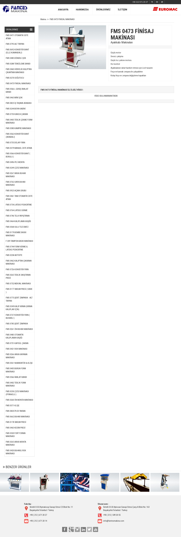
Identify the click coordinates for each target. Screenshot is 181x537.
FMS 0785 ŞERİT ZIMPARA (17, 323)
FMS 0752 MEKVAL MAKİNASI (18, 283)
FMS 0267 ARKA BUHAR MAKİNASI (16, 175)
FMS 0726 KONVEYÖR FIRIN (17, 269)
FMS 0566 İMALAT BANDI (16, 377)
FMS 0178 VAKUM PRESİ (16, 422)
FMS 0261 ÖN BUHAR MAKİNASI (19, 329)
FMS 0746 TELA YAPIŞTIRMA (18, 216)
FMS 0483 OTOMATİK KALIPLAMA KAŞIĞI (15, 336)
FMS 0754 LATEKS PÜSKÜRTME (19, 204)
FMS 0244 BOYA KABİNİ (16, 108)
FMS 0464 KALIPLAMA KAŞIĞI (18, 221)
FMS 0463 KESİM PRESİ (15, 427)
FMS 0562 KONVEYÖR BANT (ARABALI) (17, 135)
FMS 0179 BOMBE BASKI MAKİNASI (16, 234)
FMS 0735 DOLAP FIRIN (15, 142)
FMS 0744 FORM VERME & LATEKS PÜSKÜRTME (17, 248)
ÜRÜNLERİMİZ (103, 9)
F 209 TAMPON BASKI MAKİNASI (19, 241)
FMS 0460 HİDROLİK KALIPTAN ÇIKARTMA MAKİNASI (19, 71)
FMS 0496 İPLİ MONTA (15, 162)
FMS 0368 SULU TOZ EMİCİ (17, 227)
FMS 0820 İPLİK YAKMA (16, 411)
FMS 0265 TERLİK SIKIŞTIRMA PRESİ (18, 276)
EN (157, 2)
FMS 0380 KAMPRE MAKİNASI (18, 128)
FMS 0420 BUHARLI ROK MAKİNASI (16, 452)
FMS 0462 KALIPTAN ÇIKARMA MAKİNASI (19, 262)
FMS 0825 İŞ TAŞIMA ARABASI (18, 103)
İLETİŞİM (122, 9)
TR (152, 2)
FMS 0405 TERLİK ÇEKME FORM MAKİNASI (19, 121)
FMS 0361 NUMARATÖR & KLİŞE (19, 363)
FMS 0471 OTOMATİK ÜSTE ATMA (17, 37)
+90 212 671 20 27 (140, 2)
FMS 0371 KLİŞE (12, 405)
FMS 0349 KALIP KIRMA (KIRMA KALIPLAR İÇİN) (19, 308)
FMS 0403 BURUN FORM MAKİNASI (16, 370)
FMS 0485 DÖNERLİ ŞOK (16, 58)
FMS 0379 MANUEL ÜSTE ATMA (19, 148)
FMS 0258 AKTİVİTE (14, 255)
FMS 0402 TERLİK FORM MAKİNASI (16, 384)
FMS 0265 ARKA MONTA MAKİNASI (16, 443)
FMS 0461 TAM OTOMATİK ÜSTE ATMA (19, 197)
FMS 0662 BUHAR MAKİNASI (18, 416)
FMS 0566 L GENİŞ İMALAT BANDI (17, 90)
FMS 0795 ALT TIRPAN (15, 44)
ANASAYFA (63, 9)
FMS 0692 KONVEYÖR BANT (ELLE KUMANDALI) (17, 51)
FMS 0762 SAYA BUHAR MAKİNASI (15, 183)
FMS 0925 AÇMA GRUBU (16, 190)
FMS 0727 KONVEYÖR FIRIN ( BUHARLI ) (18, 316)
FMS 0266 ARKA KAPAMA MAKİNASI (16, 356)
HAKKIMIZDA (82, 9)
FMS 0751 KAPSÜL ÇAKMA (17, 343)
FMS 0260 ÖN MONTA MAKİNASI (19, 400)
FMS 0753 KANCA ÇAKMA (17, 114)
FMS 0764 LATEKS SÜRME (16, 210)
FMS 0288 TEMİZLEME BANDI (18, 63)
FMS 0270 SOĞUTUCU (15, 78)
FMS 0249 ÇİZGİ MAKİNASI (17, 168)
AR (162, 2)
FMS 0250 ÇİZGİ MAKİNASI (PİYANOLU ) (17, 393)
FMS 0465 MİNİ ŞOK (14, 97)
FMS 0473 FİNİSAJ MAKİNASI (18, 83)
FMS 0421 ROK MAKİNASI (16, 349)
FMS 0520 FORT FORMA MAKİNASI (16, 435)
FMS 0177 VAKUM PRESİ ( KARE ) (19, 290)
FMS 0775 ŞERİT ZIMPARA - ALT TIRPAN (19, 299)
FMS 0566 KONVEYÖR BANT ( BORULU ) (18, 155)
